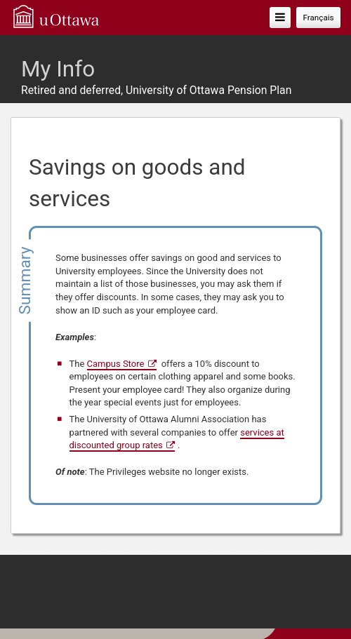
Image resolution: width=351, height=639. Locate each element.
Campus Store (116, 363)
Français (318, 17)
